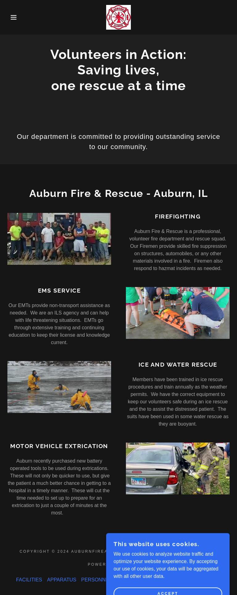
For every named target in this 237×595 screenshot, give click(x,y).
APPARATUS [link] (62, 579)
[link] (118, 17)
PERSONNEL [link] (96, 579)
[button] (11, 17)
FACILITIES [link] (29, 579)
